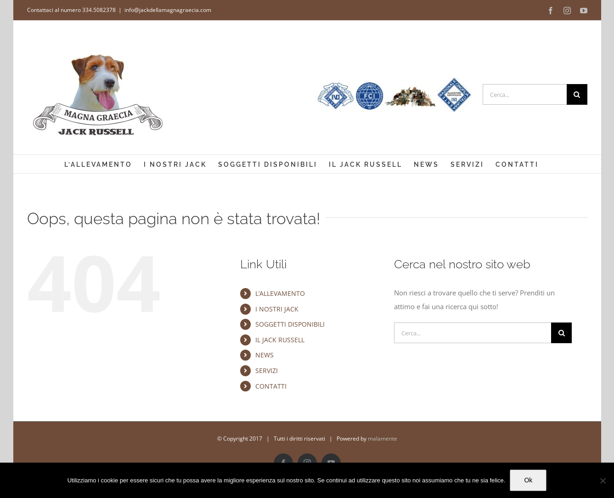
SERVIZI (266, 370)
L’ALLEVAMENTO (280, 293)
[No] (602, 480)
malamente (382, 438)
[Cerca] (577, 94)
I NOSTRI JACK (277, 309)
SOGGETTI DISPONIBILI (290, 324)
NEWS (264, 355)
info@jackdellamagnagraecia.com (167, 10)
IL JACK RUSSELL (279, 339)
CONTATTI (271, 386)
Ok (528, 480)
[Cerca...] (525, 94)
